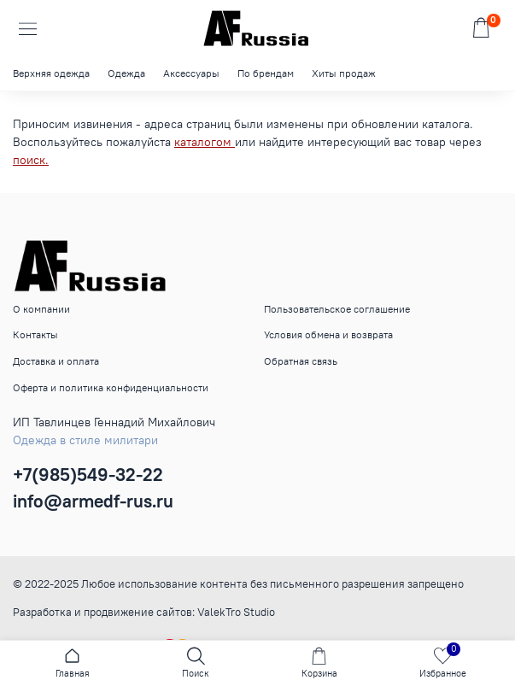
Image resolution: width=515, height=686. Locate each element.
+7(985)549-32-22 (88, 474)
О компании (41, 308)
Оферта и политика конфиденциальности (110, 387)
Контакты (35, 334)
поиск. (31, 159)
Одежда (126, 73)
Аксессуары (191, 73)
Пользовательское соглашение (337, 308)
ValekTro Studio (236, 612)
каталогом (204, 142)
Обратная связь (300, 361)
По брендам (265, 73)
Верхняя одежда (51, 73)
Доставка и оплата (56, 361)
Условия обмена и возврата (328, 334)
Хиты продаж (344, 73)
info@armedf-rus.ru (93, 501)
